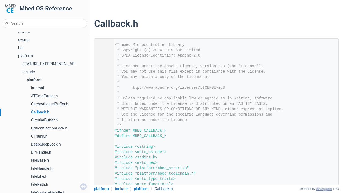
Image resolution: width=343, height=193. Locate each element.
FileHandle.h (42, 168)
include (29, 72)
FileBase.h (40, 160)
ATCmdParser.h (44, 96)
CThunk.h (39, 136)
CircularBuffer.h (44, 120)
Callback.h (40, 112)
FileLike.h (39, 176)
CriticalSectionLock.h (49, 128)
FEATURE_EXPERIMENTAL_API (49, 64)
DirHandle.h (41, 152)
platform (25, 56)
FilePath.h (39, 184)
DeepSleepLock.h (46, 144)
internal (37, 88)
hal (20, 48)
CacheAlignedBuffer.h (49, 104)
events (23, 40)
